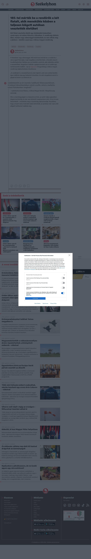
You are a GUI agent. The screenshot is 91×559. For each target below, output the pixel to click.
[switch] (63, 278)
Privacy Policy (53, 303)
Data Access (45, 303)
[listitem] (45, 275)
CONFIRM (35, 298)
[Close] (70, 255)
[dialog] (45, 279)
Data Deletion (37, 303)
